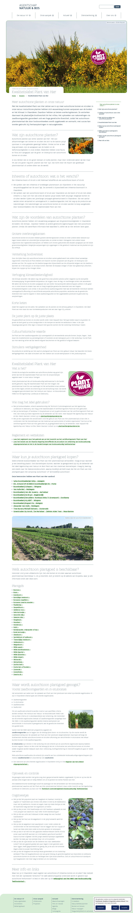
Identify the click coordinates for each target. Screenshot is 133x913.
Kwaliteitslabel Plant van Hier (108, 122)
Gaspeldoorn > (18, 607)
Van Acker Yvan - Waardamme (61, 511)
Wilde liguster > (19, 652)
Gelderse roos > (19, 610)
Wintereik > (17, 660)
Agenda (55, 906)
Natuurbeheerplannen (80, 904)
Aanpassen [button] (100, 907)
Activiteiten (18, 904)
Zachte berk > (18, 664)
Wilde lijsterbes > (19, 655)
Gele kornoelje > (19, 612)
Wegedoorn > (18, 645)
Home (14, 96)
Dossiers (21, 96)
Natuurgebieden (20, 901)
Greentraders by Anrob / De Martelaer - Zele (31, 511)
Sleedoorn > (17, 635)
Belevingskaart (19, 906)
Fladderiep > (18, 605)
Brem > (16, 592)
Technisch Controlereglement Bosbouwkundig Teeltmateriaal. (65, 789)
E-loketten (75, 901)
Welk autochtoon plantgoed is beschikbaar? (108, 131)
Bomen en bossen (78, 906)
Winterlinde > (18, 662)
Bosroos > (17, 590)
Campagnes (56, 911)
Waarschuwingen (58, 901)
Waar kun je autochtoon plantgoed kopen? (109, 126)
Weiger (115, 907)
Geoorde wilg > (19, 615)
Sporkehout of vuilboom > (23, 637)
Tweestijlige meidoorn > (22, 640)
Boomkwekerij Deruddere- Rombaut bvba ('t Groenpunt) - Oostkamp (41, 497)
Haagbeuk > (17, 620)
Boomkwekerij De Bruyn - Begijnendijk (28, 495)
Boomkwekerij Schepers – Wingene (27, 486)
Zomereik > (17, 669)
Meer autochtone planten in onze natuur (109, 104)
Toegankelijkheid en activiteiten (83, 911)
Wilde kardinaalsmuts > (21, 650)
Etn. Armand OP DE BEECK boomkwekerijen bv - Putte (34, 484)
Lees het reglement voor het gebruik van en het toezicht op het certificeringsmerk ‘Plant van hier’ (50, 439)
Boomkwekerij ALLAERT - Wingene (27, 500)
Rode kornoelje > (19, 632)
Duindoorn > (18, 595)
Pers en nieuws (57, 904)
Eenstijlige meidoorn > (21, 597)
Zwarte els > (18, 674)
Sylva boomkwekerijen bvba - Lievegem (29, 481)
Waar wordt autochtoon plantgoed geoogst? (110, 136)
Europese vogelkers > (21, 600)
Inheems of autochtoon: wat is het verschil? (109, 113)
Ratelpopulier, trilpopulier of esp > (26, 630)
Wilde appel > (18, 647)
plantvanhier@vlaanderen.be (51, 416)
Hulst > (16, 627)
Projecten (36, 904)
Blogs (54, 909)
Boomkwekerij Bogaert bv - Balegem (28, 503)
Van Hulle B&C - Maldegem (23, 489)
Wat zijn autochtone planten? (108, 109)
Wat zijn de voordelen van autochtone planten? (107, 118)
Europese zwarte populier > (23, 602)
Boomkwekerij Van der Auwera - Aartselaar (30, 492)
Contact (104, 911)
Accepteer (124, 907)
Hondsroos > (18, 625)
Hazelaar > (17, 622)
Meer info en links (104, 140)
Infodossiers (37, 901)
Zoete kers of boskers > (22, 667)
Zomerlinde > (18, 672)
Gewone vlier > (18, 617)
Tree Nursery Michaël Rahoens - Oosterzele (30, 509)
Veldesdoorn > (18, 642)
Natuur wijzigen (77, 909)
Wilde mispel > (18, 657)
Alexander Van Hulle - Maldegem (26, 506)
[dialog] (112, 904)
